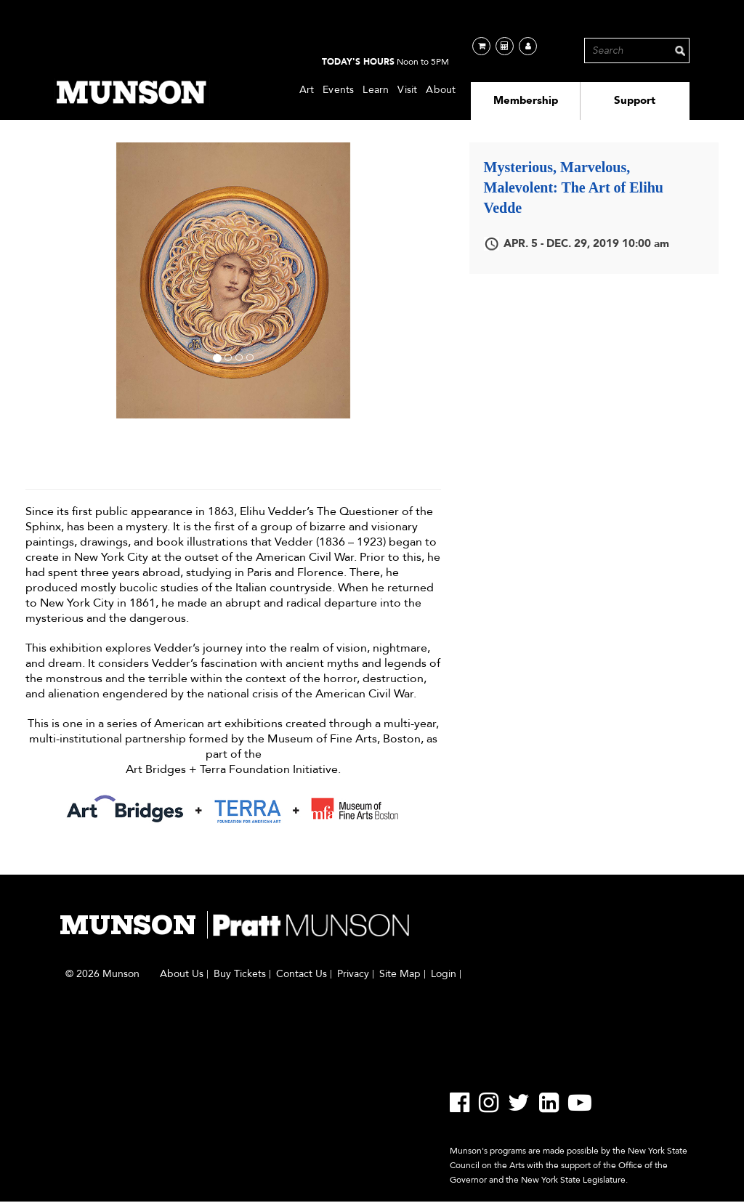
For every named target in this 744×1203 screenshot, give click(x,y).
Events (338, 90)
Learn (376, 90)
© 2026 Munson (102, 974)
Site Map (400, 974)
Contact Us (301, 974)
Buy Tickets (240, 974)
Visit (407, 90)
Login (443, 974)
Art (307, 90)
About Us (181, 974)
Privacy (353, 974)
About (441, 90)
